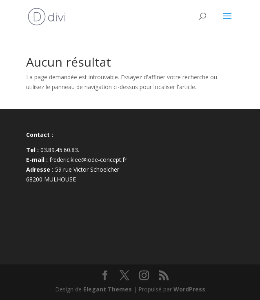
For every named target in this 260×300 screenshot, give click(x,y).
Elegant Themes (107, 289)
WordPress (189, 289)
